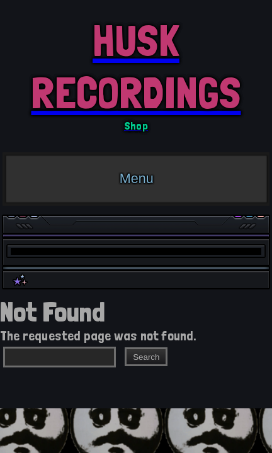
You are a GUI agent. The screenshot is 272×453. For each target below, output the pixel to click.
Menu (137, 178)
